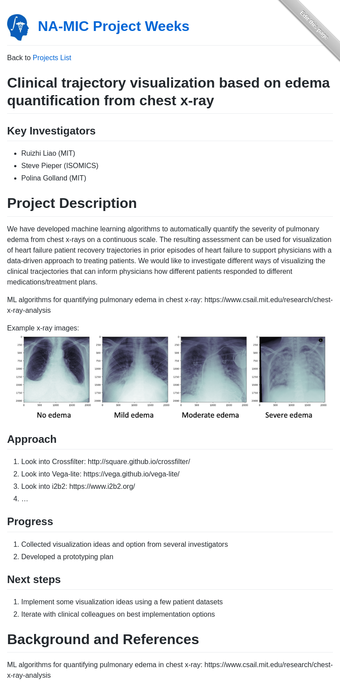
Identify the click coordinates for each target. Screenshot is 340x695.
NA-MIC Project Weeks (113, 26)
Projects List (52, 57)
